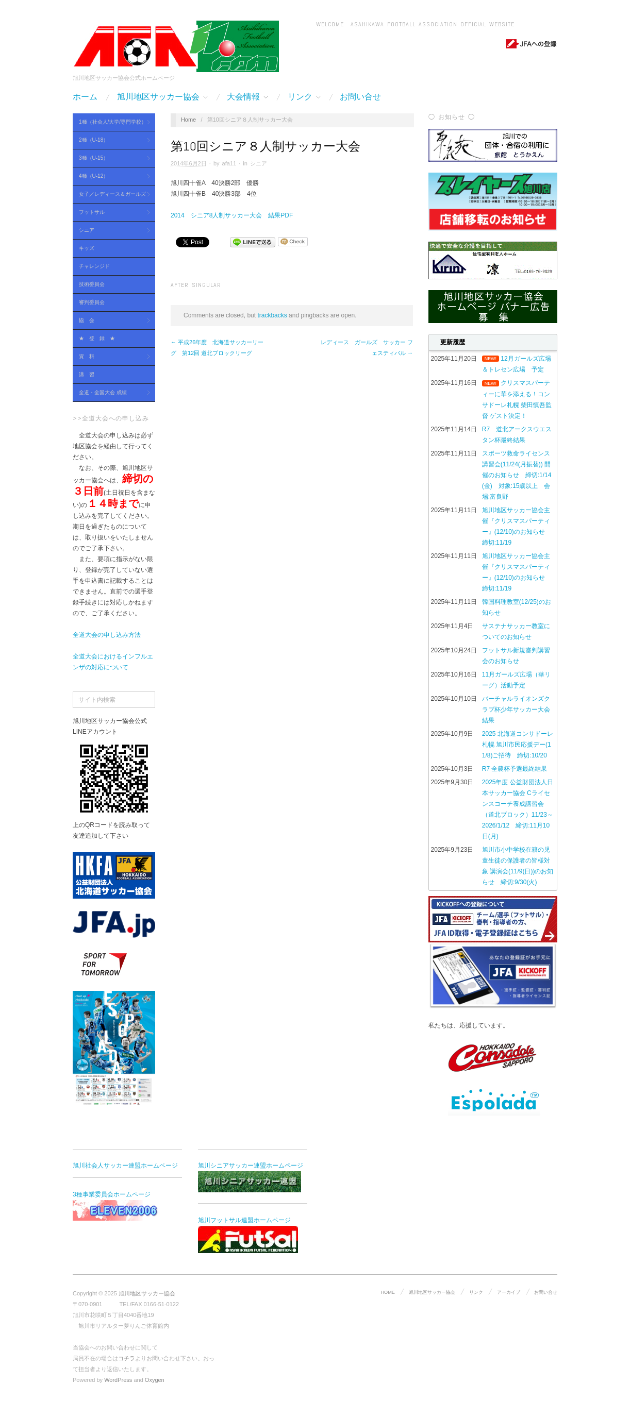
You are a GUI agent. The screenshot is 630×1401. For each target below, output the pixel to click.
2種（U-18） (111, 140)
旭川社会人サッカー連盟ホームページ (125, 1165)
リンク (304, 97)
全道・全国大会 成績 (111, 393)
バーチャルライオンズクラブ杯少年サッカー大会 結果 (516, 709)
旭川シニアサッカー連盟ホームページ (250, 1177)
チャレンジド (94, 266)
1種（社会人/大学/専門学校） (111, 122)
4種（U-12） (111, 176)
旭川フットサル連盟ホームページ (248, 1235)
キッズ (86, 248)
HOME (387, 1292)
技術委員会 (92, 284)
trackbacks (272, 315)
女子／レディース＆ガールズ (111, 194)
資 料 (111, 356)
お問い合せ (360, 97)
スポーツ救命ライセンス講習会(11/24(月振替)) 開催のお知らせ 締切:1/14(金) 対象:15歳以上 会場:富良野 (517, 475)
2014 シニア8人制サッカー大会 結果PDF (232, 215)
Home (188, 119)
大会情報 (247, 97)
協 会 (111, 320)
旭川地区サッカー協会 (162, 97)
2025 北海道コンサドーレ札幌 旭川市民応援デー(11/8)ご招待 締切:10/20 (517, 744)
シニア (111, 230)
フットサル (111, 212)
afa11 (229, 163)
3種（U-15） (111, 158)
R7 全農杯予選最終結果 (515, 768)
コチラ (126, 1358)
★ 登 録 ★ (97, 338)
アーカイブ (508, 1292)
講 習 (86, 374)
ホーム (85, 97)
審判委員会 (92, 302)
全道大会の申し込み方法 (107, 634)
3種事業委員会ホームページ (124, 1206)
